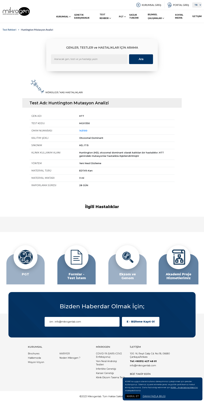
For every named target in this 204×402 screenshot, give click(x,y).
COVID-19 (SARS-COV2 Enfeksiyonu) (109, 355)
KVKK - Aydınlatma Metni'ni (184, 387)
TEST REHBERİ (106, 16)
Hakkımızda (34, 357)
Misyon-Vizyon (36, 362)
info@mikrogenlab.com (143, 365)
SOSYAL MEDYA (179, 16)
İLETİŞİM (197, 16)
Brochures (33, 353)
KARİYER (64, 353)
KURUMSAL (63, 16)
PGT (122, 16)
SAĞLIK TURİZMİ (133, 16)
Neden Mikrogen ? (69, 357)
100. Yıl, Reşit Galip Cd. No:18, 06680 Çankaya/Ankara (150, 355)
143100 (83, 130)
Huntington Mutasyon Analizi (37, 29)
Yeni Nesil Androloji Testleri (106, 363)
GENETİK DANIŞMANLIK (81, 16)
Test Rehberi (9, 29)
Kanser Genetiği (105, 373)
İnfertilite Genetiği (106, 368)
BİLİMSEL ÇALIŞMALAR (156, 16)
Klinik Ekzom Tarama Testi (110, 377)
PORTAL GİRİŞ (181, 5)
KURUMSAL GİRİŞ (151, 5)
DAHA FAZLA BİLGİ (154, 396)
